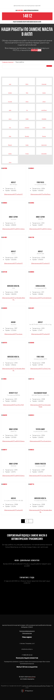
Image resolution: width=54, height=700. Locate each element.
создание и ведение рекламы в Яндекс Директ (36, 686)
